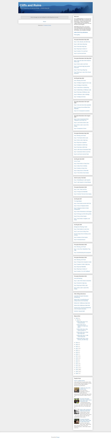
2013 (77, 363)
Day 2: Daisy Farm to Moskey (80, 165)
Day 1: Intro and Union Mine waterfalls (82, 105)
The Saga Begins (78, 201)
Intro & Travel (77, 161)
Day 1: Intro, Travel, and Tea (80, 189)
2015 (77, 360)
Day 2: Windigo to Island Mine (80, 85)
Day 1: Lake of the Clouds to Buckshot (82, 280)
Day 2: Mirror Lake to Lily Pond (81, 64)
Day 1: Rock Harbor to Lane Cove (81, 229)
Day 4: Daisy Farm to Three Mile (81, 170)
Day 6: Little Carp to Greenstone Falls (82, 149)
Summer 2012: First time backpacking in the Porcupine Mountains (82, 308)
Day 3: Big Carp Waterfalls (80, 266)
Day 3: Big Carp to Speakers (80, 142)
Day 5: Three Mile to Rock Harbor (81, 172)
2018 (77, 354)
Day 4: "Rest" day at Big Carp (80, 69)
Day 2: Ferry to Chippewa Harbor (81, 205)
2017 (77, 356)
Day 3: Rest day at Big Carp (80, 46)
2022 (77, 346)
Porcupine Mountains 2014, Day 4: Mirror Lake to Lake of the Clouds (85, 420)
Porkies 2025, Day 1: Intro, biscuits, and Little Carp (82, 339)
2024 (77, 342)
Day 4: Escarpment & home (80, 128)
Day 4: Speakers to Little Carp (80, 144)
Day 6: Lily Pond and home (80, 53)
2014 (77, 361)
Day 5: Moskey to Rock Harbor (81, 237)
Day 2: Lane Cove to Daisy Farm (81, 231)
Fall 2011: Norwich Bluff (79, 311)
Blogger (57, 437)
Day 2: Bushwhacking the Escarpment (82, 252)
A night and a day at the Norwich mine (85, 388)
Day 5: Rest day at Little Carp (80, 147)
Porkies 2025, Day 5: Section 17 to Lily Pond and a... (82, 326)
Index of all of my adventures (81, 32)
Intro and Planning (78, 278)
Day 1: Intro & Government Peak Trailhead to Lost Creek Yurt (81, 120)
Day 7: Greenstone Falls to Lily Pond (82, 151)
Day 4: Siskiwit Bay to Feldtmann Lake (82, 89)
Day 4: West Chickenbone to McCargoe (83, 211)
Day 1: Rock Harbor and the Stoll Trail (82, 203)
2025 (77, 318)
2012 (77, 365)
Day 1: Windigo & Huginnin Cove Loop (82, 82)
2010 (77, 369)
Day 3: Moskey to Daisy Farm (80, 168)
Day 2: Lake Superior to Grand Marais (82, 182)
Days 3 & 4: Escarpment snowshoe (82, 110)
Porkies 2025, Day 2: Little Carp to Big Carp (82, 336)
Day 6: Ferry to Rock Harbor (80, 216)
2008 (77, 373)
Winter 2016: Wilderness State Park (82, 305)
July (78, 320)
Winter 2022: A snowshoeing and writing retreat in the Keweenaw (81, 300)
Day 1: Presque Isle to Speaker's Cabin (82, 262)
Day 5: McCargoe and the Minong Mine (82, 213)
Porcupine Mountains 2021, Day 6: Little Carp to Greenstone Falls (86, 400)
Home (44, 21)
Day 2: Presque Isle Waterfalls (80, 191)
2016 (77, 358)
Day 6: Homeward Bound (79, 239)
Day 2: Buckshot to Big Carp (80, 283)
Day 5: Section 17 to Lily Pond (80, 51)
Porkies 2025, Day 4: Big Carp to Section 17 (82, 330)
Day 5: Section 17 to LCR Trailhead (82, 271)
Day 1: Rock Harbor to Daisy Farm (81, 163)
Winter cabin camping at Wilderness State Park (85, 410)
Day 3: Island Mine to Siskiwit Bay (81, 87)
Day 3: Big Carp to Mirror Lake (80, 285)
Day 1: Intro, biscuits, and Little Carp (82, 41)
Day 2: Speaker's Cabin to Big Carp (82, 264)
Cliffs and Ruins (30, 5)
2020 (77, 350)
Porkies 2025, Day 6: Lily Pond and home (82, 322)
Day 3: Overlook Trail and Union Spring (82, 194)
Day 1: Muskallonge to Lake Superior (82, 180)
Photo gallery (77, 34)
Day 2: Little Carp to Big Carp (80, 44)
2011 (77, 367)
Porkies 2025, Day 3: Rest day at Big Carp (82, 333)
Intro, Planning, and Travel (80, 80)
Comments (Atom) (47, 25)
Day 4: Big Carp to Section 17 (80, 48)
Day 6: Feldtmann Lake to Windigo (81, 94)
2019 (77, 352)
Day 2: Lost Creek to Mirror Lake (81, 122)
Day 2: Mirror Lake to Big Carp (80, 140)
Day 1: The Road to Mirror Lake (81, 137)
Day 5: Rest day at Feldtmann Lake (82, 92)
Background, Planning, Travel (80, 226)
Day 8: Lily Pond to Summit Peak (81, 154)
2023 (77, 344)
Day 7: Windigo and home (80, 96)
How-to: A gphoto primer (79, 380)
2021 (77, 348)
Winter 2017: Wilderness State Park (82, 303)
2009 (77, 371)
